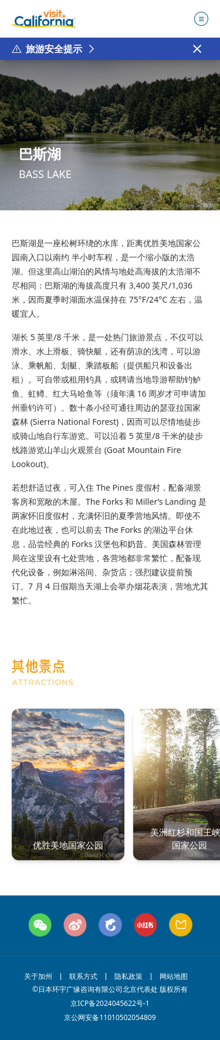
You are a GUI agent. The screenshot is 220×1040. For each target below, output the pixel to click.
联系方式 (83, 976)
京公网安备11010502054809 (110, 1017)
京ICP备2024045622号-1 (109, 1003)
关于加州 (38, 976)
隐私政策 (128, 976)
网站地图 (174, 976)
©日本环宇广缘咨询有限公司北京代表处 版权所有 (110, 989)
